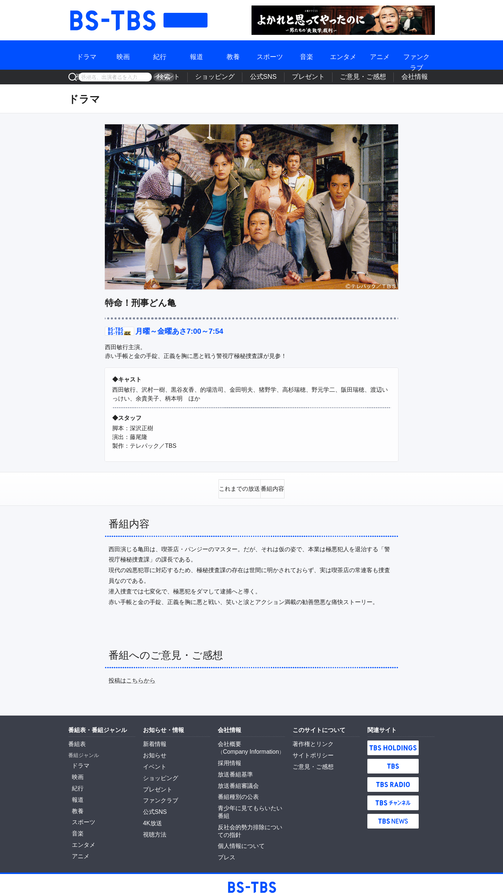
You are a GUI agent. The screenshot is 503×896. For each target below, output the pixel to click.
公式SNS (312, 77)
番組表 (185, 20)
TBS (393, 762)
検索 (161, 77)
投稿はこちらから (132, 677)
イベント (244, 77)
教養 (233, 55)
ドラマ (86, 55)
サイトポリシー (310, 751)
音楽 (306, 55)
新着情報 (153, 740)
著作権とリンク (310, 740)
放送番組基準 (233, 768)
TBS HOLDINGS (393, 744)
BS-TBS (112, 20)
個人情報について (238, 826)
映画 (123, 55)
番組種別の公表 (236, 788)
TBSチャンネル (393, 799)
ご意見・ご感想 (383, 77)
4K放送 (217, 77)
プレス (225, 836)
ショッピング (278, 77)
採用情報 (228, 757)
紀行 (160, 55)
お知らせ (153, 751)
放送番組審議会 (236, 778)
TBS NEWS (393, 817)
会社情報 (420, 77)
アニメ (380, 55)
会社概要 (228, 740)
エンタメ (343, 55)
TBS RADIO (393, 781)
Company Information (247, 747)
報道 (196, 55)
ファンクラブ (416, 55)
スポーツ (270, 55)
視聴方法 (189, 77)
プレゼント (344, 77)
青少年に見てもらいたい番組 (251, 798)
